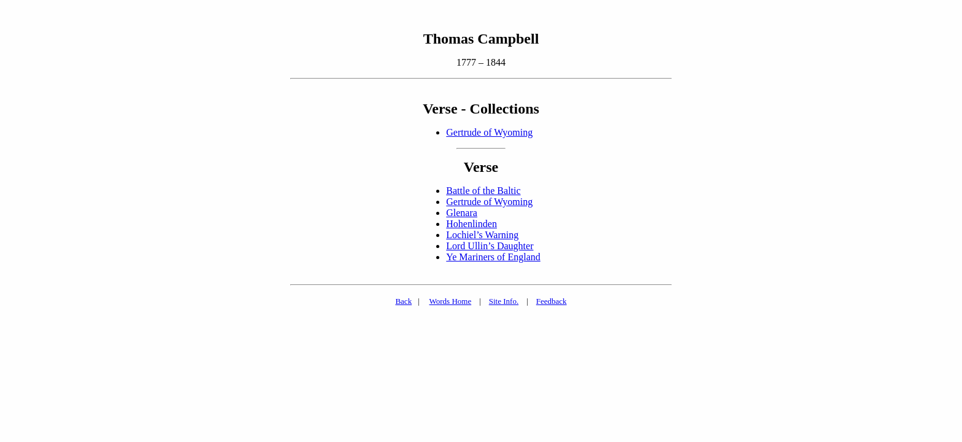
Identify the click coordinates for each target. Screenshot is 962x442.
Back (403, 301)
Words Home (450, 301)
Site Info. (503, 301)
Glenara (461, 212)
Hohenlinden (471, 224)
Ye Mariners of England (493, 257)
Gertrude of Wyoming (489, 132)
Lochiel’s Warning (482, 235)
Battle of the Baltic (483, 190)
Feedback (551, 301)
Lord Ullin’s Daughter (489, 246)
